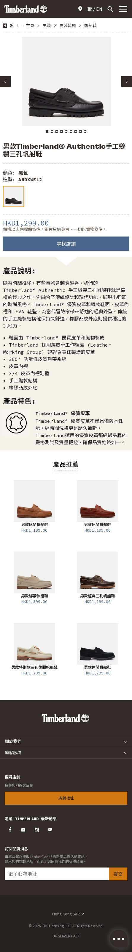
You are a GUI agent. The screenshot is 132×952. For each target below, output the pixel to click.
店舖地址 (81, 8)
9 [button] (85, 131)
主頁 (30, 25)
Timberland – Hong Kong (25, 8)
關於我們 (13, 741)
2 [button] (52, 131)
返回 (13, 25)
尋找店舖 (66, 244)
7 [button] (75, 131)
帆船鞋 (90, 25)
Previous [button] (5, 81)
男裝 (47, 25)
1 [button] (47, 131)
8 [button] (80, 131)
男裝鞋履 (67, 25)
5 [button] (66, 131)
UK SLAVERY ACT (66, 935)
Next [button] (126, 81)
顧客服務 (13, 752)
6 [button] (71, 131)
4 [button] (61, 131)
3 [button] (56, 131)
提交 (118, 874)
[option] (66, 81)
